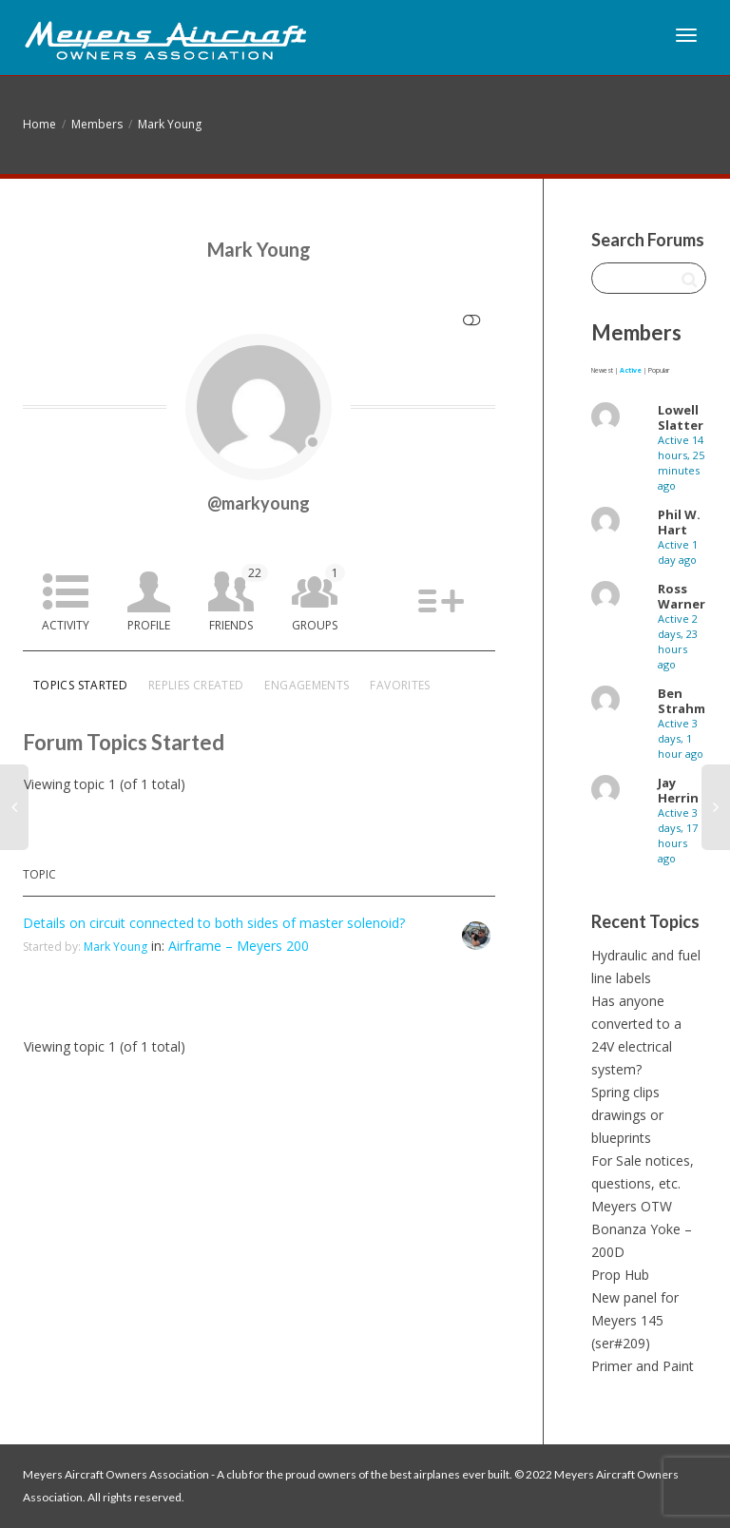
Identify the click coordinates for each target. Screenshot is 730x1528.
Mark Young (170, 124)
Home (39, 124)
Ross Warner (681, 596)
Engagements (306, 685)
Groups (318, 598)
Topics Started (80, 685)
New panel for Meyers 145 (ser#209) (635, 1320)
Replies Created (195, 685)
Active (631, 370)
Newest (602, 370)
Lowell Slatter (680, 417)
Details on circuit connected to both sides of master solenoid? (214, 923)
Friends (238, 598)
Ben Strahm (681, 701)
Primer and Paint (642, 1366)
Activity (65, 625)
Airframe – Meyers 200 (238, 946)
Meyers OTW (631, 1206)
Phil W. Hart (679, 522)
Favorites (400, 685)
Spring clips (625, 1092)
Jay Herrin (678, 790)
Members (97, 124)
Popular (658, 370)
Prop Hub (620, 1275)
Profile (148, 625)
